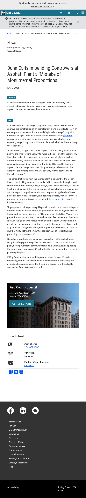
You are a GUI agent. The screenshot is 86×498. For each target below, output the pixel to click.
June (9, 33)
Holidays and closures (19, 458)
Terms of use (15, 421)
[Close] (78, 22)
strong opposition (56, 199)
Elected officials (16, 442)
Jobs (11, 466)
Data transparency (18, 429)
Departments (15, 450)
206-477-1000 (31, 347)
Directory (13, 438)
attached (68, 135)
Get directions (21, 303)
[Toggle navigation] (83, 13)
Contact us (14, 434)
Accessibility (13, 487)
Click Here (29, 365)
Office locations (16, 454)
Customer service (17, 446)
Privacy (12, 425)
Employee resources (18, 462)
